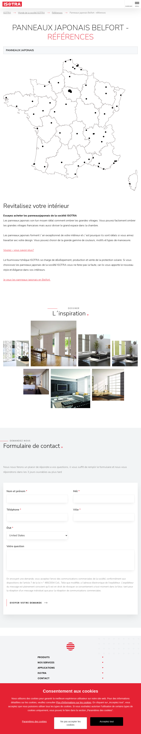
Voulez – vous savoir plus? (18, 250)
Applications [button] (46, 667)
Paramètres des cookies (34, 721)
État (10, 528)
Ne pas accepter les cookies (70, 723)
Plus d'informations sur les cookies (73, 702)
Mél (76, 491)
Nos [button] (46, 662)
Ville (77, 509)
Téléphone (14, 509)
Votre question (15, 546)
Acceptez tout (107, 721)
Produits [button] (44, 657)
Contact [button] (43, 678)
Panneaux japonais (20, 50)
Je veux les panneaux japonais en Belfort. (26, 280)
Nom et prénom (17, 491)
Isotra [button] (42, 673)
